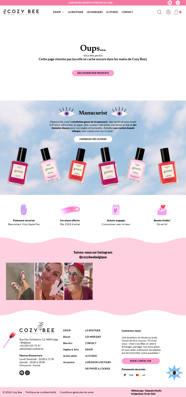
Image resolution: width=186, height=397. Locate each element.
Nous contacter (140, 361)
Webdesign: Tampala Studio (146, 390)
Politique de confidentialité (41, 392)
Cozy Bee (17, 392)
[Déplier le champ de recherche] (159, 12)
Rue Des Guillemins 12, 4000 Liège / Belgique (38, 341)
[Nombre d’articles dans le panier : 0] (178, 12)
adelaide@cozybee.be (31, 348)
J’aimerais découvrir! (93, 139)
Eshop (57, 12)
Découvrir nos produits (93, 73)
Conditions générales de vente (77, 392)
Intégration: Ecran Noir (143, 393)
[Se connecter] (168, 12)
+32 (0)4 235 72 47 (30, 345)
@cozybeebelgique (93, 257)
